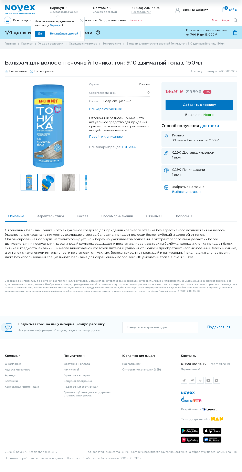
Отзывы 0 (153, 216)
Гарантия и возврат (77, 375)
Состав (82, 216)
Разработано (199, 409)
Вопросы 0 (183, 216)
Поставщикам (131, 364)
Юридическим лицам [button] (138, 355)
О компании (13, 364)
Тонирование (112, 43)
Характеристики (50, 216)
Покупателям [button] (74, 355)
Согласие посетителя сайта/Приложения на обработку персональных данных (184, 452)
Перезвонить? (141, 12)
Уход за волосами (112, 20)
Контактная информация (22, 387)
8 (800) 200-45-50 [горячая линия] (193, 364)
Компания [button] (12, 355)
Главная (10, 43)
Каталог (27, 43)
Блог (215, 20)
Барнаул (57, 8)
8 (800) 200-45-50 (145, 8)
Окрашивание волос (83, 43)
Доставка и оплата (77, 364)
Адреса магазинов (17, 369)
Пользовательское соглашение (107, 452)
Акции (226, 20)
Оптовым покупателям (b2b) (141, 369)
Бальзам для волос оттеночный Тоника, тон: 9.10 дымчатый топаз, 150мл (175, 43)
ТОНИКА (129, 147)
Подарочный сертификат (81, 387)
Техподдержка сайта (202, 419)
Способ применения (117, 216)
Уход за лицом (86, 20)
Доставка (100, 8)
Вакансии (11, 381)
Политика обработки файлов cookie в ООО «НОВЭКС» (104, 458)
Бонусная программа (78, 381)
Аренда (10, 375)
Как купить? (71, 369)
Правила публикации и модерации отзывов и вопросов (87, 394)
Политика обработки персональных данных (35, 458)
